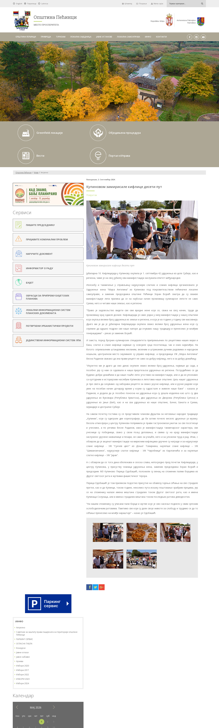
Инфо (36, 149)
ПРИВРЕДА (46, 36)
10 (201, 291)
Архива (166, 225)
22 (188, 303)
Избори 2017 (169, 234)
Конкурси (168, 212)
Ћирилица (31, 3)
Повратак (67, 172)
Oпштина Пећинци (24, 149)
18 (164, 303)
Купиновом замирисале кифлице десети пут (99, 164)
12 (170, 297)
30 (195, 308)
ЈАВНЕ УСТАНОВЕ (104, 36)
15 (188, 297)
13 (176, 297)
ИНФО (148, 36)
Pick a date (99, 675)
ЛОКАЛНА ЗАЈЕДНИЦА (80, 36)
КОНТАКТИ (161, 36)
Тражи (151, 675)
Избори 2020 (169, 229)
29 (188, 308)
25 (164, 308)
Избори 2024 (169, 247)
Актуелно (167, 191)
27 (176, 308)
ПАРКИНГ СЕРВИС (171, 203)
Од (63, 675)
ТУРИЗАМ (60, 36)
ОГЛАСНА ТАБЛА (171, 207)
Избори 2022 (169, 238)
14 (182, 297)
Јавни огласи (169, 216)
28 (182, 308)
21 (182, 303)
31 (201, 308)
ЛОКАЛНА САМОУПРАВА (128, 36)
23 (195, 303)
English (19, 3)
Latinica (44, 3)
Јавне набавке (170, 221)
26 (170, 308)
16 (195, 297)
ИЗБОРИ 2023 (170, 243)
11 (164, 297)
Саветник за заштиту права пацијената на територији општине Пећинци (183, 197)
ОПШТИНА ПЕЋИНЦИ (26, 36)
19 (170, 303)
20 (176, 303)
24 (201, 303)
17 (201, 297)
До (104, 675)
